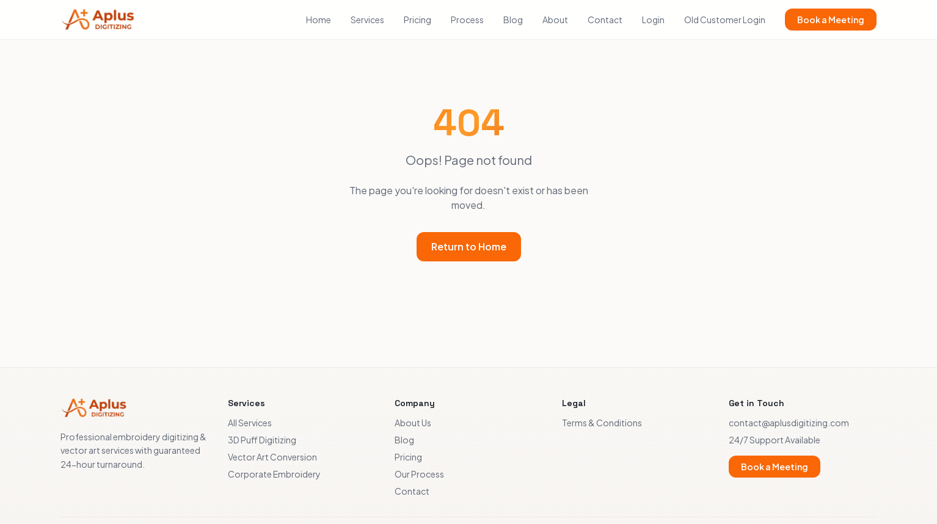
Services (367, 19)
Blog (513, 19)
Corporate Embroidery (274, 473)
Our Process (419, 473)
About (555, 19)
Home (318, 19)
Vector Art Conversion (272, 456)
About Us (413, 422)
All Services (250, 422)
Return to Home (468, 246)
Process (467, 19)
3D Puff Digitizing (262, 439)
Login (653, 19)
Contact (605, 19)
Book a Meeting (830, 19)
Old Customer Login (724, 19)
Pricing (417, 19)
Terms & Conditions (602, 422)
